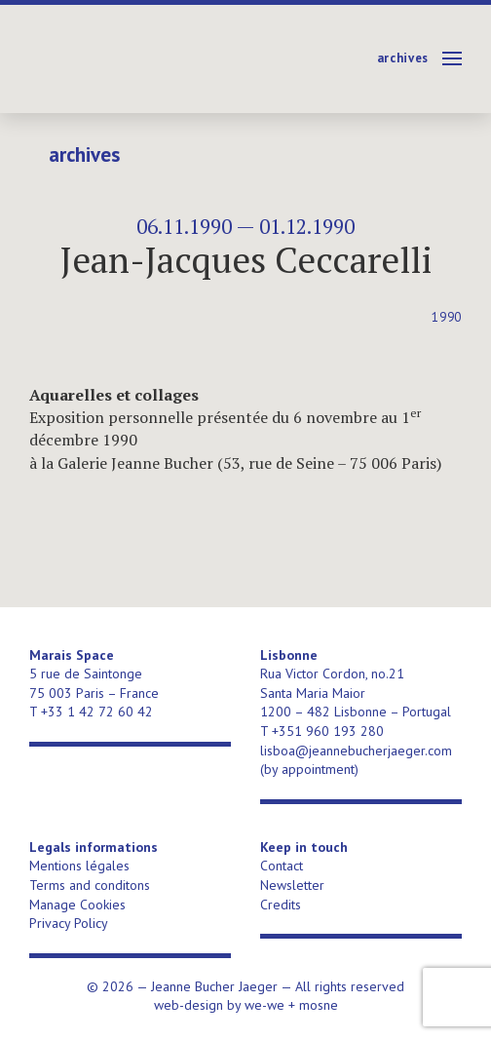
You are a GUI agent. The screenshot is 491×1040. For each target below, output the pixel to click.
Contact (281, 865)
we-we (264, 1005)
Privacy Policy (68, 923)
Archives (403, 58)
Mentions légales (79, 865)
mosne (318, 1005)
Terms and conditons (89, 885)
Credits (280, 904)
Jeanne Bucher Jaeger (178, 59)
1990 (447, 317)
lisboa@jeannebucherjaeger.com (356, 750)
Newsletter (292, 885)
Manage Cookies (77, 904)
